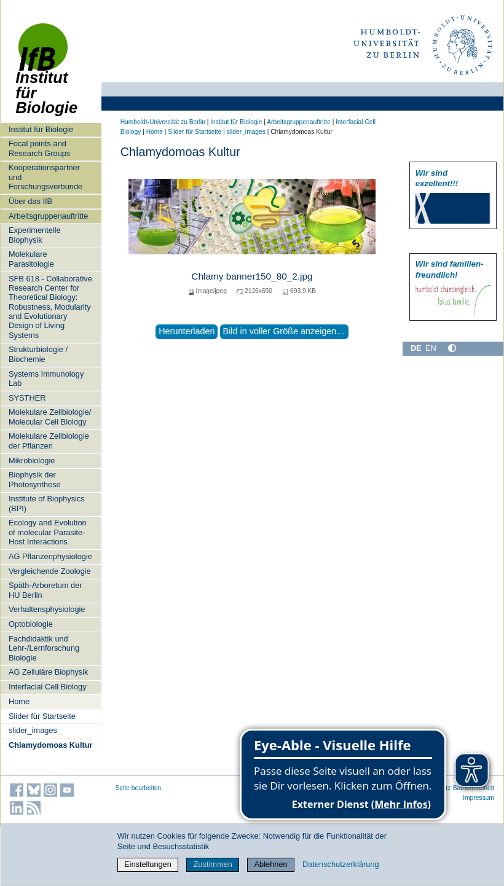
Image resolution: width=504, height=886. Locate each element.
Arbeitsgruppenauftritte (48, 216)
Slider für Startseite (42, 716)
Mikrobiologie (32, 460)
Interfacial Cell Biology (48, 686)
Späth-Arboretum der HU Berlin (45, 590)
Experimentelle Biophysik (35, 234)
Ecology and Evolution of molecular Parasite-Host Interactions (48, 532)
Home (19, 701)
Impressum (478, 797)
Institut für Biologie (46, 75)
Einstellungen (147, 864)
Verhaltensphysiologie (47, 609)
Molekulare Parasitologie (31, 258)
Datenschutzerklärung (340, 864)
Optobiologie (31, 624)
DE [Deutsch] (416, 348)
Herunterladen (187, 331)
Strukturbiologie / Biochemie (38, 354)
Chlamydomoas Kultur (51, 745)
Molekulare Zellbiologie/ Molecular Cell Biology (50, 416)
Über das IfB (30, 201)
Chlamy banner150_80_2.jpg (251, 276)
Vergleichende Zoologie (50, 571)
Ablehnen (271, 864)
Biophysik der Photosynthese (35, 479)
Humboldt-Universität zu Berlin (162, 122)
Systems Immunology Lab (46, 378)
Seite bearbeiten (139, 788)
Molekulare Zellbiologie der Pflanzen (49, 440)
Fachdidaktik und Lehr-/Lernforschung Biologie (44, 648)
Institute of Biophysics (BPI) (47, 503)
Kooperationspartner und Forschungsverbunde (45, 177)
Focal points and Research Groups (39, 148)
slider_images (33, 730)
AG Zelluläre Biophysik (48, 671)
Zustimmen (213, 864)
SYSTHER (27, 397)
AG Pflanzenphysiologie (50, 556)
